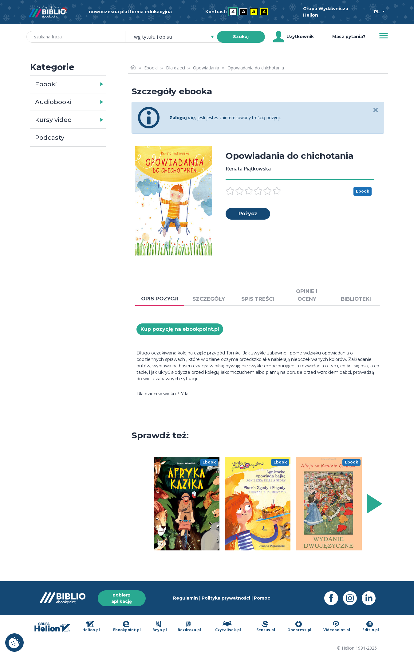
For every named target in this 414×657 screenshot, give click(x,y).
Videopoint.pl (336, 627)
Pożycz (248, 214)
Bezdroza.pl (189, 627)
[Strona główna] (133, 67)
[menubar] (237, 12)
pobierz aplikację (121, 598)
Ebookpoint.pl (127, 627)
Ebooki (46, 84)
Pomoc (262, 598)
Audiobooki (53, 102)
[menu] (186, 504)
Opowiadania (206, 68)
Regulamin (185, 598)
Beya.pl (159, 627)
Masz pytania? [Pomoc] (348, 36)
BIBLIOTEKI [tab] (356, 299)
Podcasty (49, 137)
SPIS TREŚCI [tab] (257, 299)
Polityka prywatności (226, 598)
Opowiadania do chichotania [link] (255, 68)
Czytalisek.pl (228, 627)
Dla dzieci (175, 68)
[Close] (376, 110)
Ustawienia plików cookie (14, 642)
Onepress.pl (299, 627)
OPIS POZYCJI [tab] (159, 298)
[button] (84, 84)
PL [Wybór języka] (377, 11)
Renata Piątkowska (248, 168)
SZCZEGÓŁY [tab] (208, 299)
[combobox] (174, 37)
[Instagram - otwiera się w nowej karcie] (352, 598)
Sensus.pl (265, 627)
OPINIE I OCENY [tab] (306, 295)
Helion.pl (91, 627)
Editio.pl (370, 627)
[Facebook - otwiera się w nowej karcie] (333, 598)
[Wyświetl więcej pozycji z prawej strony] (373, 504)
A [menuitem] (233, 11)
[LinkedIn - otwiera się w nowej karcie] (371, 598)
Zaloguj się (182, 117)
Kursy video (53, 119)
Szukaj (241, 36)
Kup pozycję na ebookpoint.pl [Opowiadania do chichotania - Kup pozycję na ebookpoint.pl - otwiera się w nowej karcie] (179, 329)
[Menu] (383, 36)
